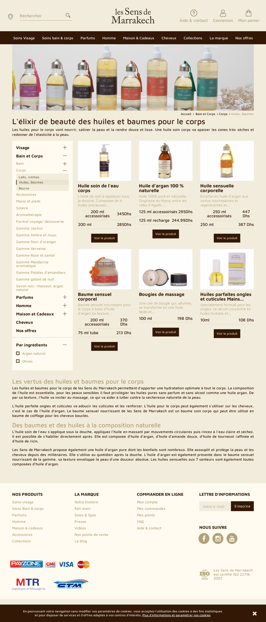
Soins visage (23, 502)
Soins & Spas (85, 515)
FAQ (140, 521)
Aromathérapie (29, 214)
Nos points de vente (91, 534)
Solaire (22, 208)
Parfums (24, 297)
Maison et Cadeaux (35, 314)
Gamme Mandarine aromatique (32, 264)
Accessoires (26, 194)
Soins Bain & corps (28, 508)
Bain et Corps (29, 156)
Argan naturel (33, 353)
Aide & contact (149, 528)
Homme (23, 305)
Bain (20, 163)
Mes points (146, 515)
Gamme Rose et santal (35, 255)
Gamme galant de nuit (35, 279)
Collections (21, 541)
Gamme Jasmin (29, 228)
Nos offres (26, 330)
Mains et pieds (28, 201)
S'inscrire (242, 506)
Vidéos (80, 528)
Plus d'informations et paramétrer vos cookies (176, 615)
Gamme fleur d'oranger (36, 241)
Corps (21, 170)
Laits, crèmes (29, 177)
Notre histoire (86, 502)
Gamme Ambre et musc (36, 235)
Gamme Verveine (31, 248)
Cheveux (24, 322)
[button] (219, 37)
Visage (22, 147)
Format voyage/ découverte (40, 221)
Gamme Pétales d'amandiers (41, 272)
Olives (27, 361)
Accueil (186, 114)
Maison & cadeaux (27, 528)
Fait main (82, 508)
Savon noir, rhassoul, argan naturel (39, 288)
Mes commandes (151, 508)
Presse (80, 521)
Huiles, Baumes (31, 182)
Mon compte (147, 502)
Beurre (24, 188)
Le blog (81, 541)
